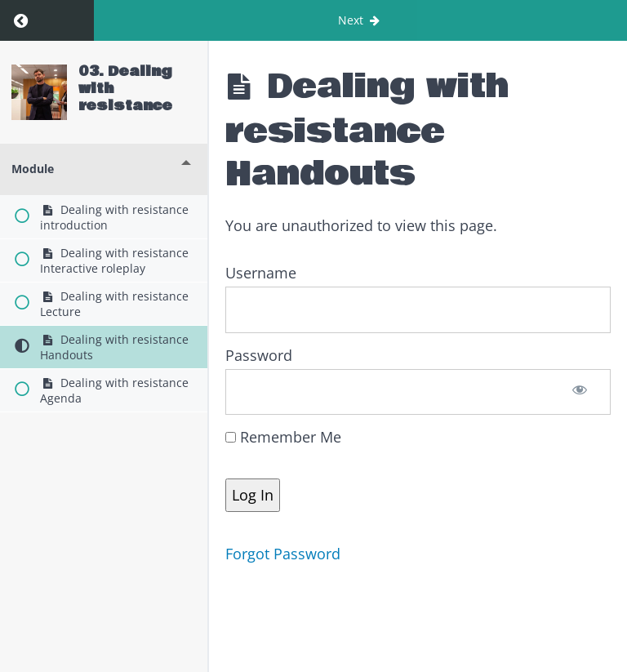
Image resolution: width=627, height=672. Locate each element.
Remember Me (283, 437)
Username (260, 273)
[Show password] (580, 392)
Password (258, 355)
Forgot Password (282, 553)
